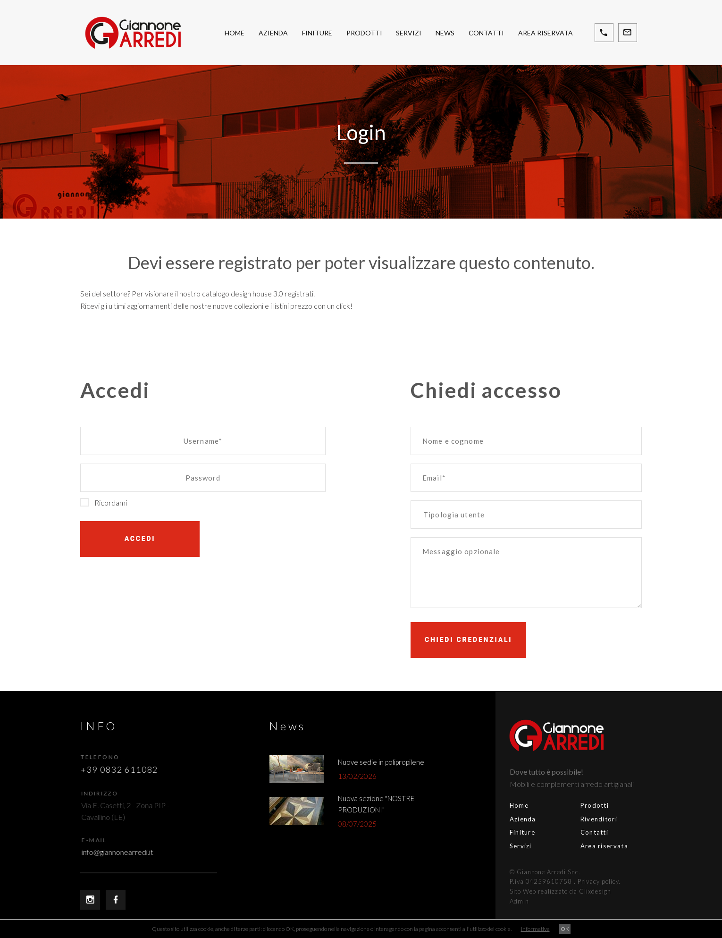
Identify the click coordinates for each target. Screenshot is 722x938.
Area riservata (545, 33)
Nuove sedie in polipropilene (387, 762)
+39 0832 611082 (125, 769)
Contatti (486, 33)
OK (565, 928)
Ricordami (103, 502)
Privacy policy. (556, 881)
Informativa (535, 928)
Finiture (317, 33)
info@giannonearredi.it (128, 851)
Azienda (273, 33)
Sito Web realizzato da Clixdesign (518, 891)
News (445, 33)
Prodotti (364, 33)
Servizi (408, 33)
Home (234, 33)
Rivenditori (556, 819)
